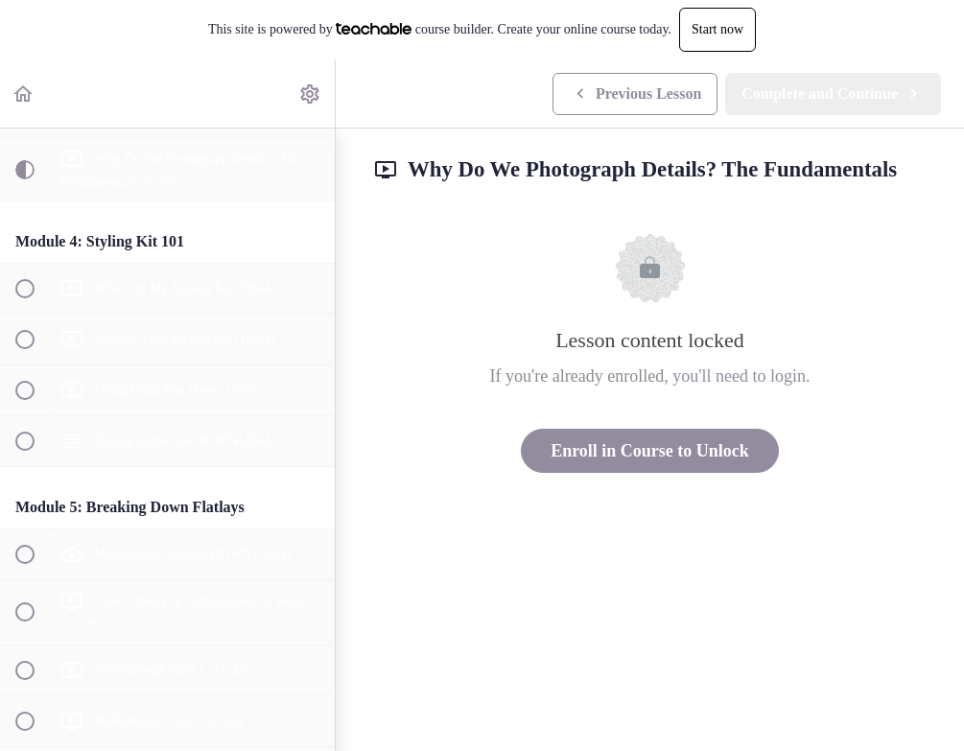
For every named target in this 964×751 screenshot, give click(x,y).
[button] (24, 93)
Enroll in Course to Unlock (650, 450)
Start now (717, 29)
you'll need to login (739, 376)
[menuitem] (311, 93)
